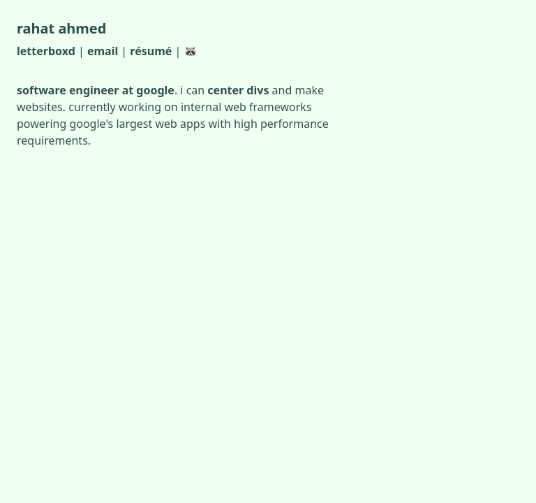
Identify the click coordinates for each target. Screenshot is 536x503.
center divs (238, 90)
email (102, 51)
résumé (151, 51)
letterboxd (46, 51)
